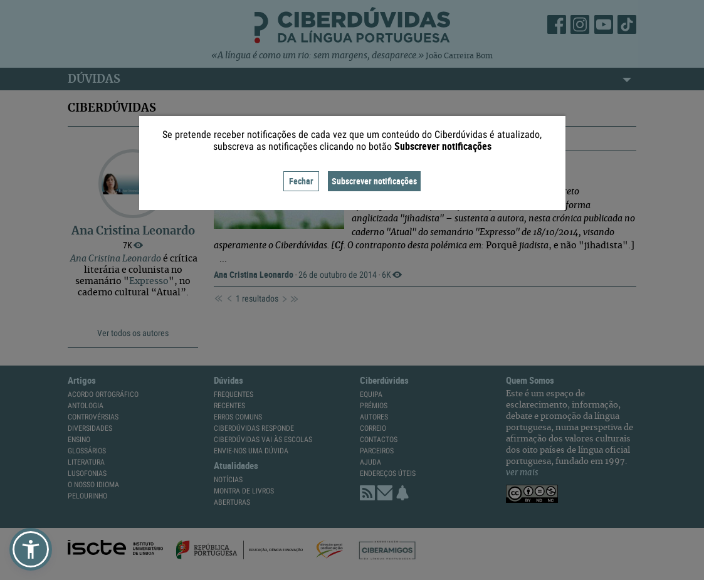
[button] (31, 549)
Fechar (301, 181)
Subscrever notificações (374, 181)
